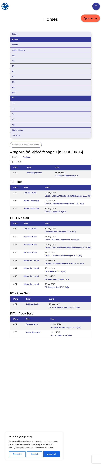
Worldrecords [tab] (17, 130)
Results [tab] (15, 157)
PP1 (14, 93)
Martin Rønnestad (34, 173)
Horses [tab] (15, 39)
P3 (13, 87)
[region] (34, 446)
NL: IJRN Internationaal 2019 (66, 176)
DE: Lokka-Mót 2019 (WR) (55, 271)
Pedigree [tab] (26, 157)
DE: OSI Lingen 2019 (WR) (55, 212)
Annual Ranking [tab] (18, 50)
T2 (13, 103)
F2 (13, 71)
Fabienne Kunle (30, 193)
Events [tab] (15, 45)
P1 (13, 77)
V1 (13, 119)
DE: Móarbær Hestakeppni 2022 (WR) (64, 307)
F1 (13, 66)
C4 (13, 55)
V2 (13, 125)
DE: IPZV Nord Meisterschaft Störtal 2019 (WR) (64, 204)
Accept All (51, 454)
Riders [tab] (14, 34)
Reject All (34, 454)
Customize (17, 454)
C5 (13, 61)
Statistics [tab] (16, 135)
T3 (13, 109)
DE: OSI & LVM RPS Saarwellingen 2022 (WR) (63, 256)
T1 (13, 98)
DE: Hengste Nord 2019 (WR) (57, 287)
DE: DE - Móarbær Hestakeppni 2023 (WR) (62, 240)
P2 (13, 82)
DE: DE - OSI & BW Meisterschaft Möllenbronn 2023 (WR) (68, 196)
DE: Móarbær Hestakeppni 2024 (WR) (60, 232)
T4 (13, 114)
